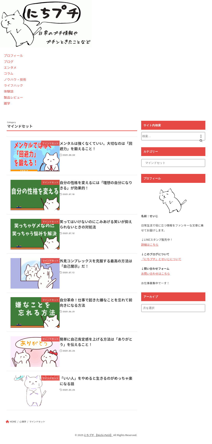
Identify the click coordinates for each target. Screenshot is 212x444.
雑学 (7, 103)
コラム (8, 73)
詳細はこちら (149, 244)
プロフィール (13, 55)
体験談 (8, 91)
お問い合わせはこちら (155, 273)
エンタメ (10, 67)
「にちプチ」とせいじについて (161, 259)
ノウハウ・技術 (15, 79)
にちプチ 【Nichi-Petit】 (98, 435)
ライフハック (13, 85)
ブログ (8, 61)
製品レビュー (13, 97)
